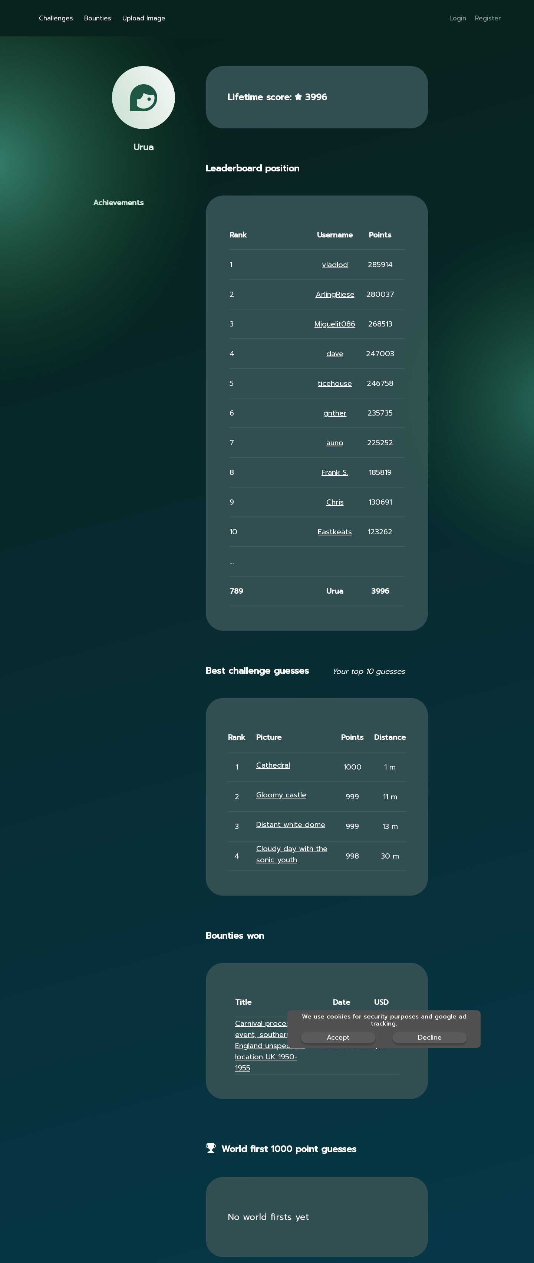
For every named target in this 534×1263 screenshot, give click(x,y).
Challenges (56, 18)
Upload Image (143, 18)
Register (488, 18)
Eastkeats (335, 531)
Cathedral (273, 765)
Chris (335, 502)
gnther (335, 413)
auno (334, 442)
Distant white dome (290, 824)
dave (334, 353)
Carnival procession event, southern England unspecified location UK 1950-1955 (270, 1045)
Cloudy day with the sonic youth (291, 854)
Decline (430, 1037)
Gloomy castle (281, 794)
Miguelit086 (334, 323)
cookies (338, 1016)
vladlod (335, 264)
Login (457, 18)
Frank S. (335, 472)
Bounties (97, 18)
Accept (338, 1037)
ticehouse (335, 383)
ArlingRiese (335, 294)
